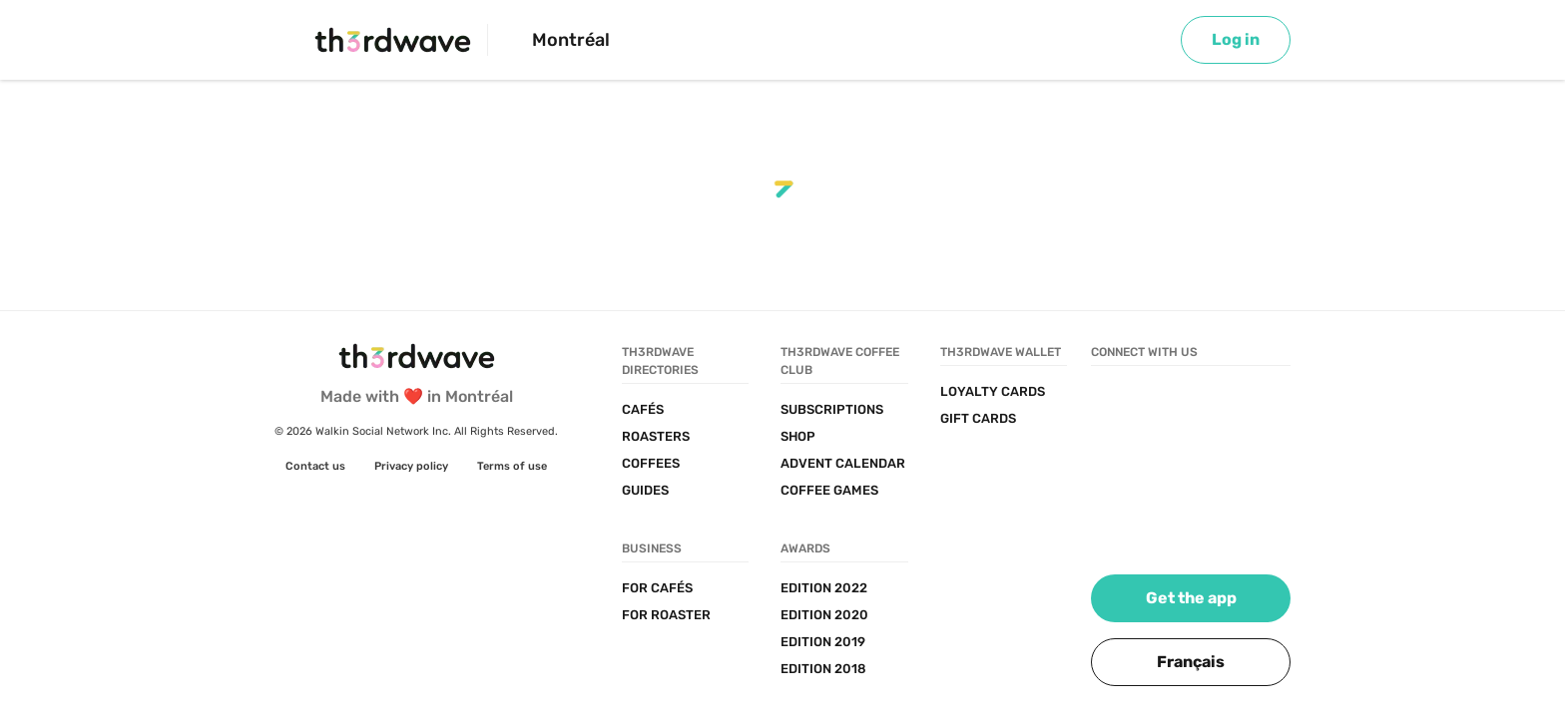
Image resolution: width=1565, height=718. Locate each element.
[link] (1236, 40)
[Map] (1145, 40)
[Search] (1090, 40)
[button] (1191, 662)
